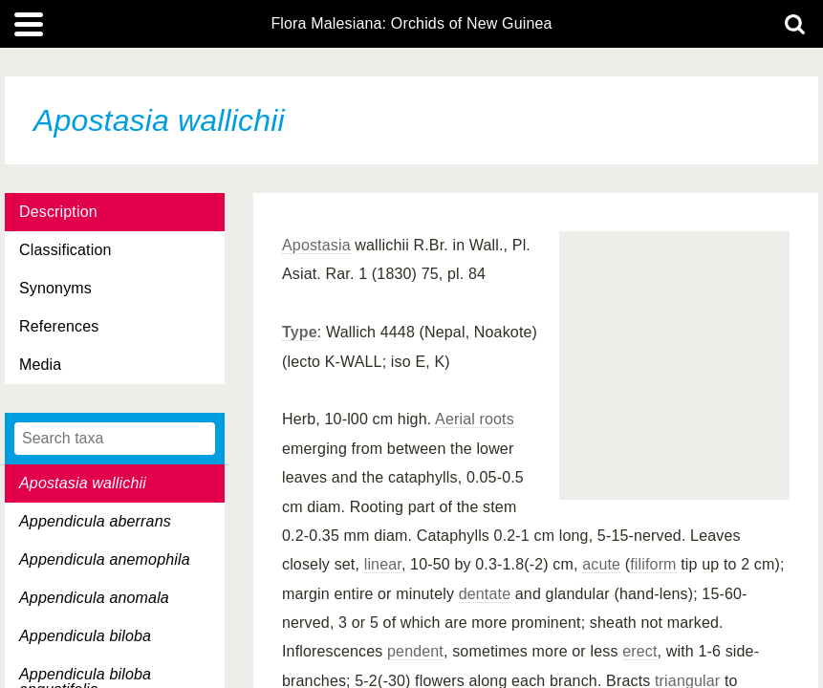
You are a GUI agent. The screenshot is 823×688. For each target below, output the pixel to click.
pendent (415, 651)
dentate (485, 594)
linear (382, 564)
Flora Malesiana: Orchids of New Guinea (411, 24)
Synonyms (55, 288)
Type (299, 332)
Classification (65, 250)
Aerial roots (474, 419)
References (58, 326)
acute (601, 564)
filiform (653, 564)
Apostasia (316, 245)
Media (40, 364)
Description (58, 212)
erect (639, 651)
